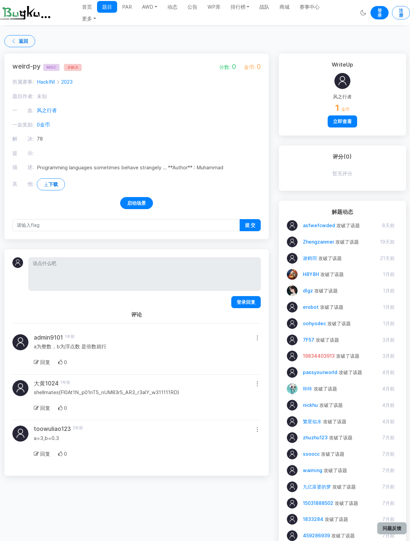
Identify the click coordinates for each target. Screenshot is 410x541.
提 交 (250, 225)
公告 (192, 7)
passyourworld (320, 372)
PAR (127, 7)
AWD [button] (147, 7)
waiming (312, 470)
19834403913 (319, 356)
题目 (107, 7)
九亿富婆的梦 (317, 486)
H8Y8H (311, 274)
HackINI (46, 82)
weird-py (36, 66)
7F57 (308, 340)
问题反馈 (392, 528)
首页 (87, 7)
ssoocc (311, 454)
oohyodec (314, 323)
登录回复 (246, 302)
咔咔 (307, 388)
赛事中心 (310, 7)
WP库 (214, 7)
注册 (401, 13)
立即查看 (342, 121)
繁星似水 (312, 421)
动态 (172, 7)
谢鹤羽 (310, 258)
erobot (311, 307)
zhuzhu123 (315, 437)
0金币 (43, 124)
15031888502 (318, 503)
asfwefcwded (319, 225)
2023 (67, 82)
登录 (380, 13)
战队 (264, 7)
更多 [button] (87, 18)
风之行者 (47, 110)
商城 (284, 7)
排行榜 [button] (238, 7)
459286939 (316, 535)
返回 (19, 41)
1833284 (313, 519)
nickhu (310, 405)
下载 (51, 184)
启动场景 (136, 203)
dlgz (308, 290)
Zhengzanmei (318, 242)
